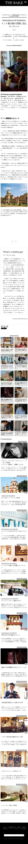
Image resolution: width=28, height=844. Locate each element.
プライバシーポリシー (15, 828)
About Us (5, 827)
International (23, 828)
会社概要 (19, 827)
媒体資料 (24, 827)
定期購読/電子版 (12, 827)
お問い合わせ (6, 828)
